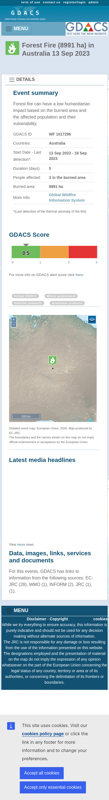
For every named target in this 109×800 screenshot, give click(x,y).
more (21, 545)
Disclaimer (36, 619)
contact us (51, 2)
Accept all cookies (41, 773)
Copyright (59, 619)
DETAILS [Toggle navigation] (22, 80)
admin (93, 2)
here (79, 275)
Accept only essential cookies (53, 787)
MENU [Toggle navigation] (16, 29)
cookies (100, 619)
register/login (74, 2)
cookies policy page (43, 733)
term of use (30, 2)
